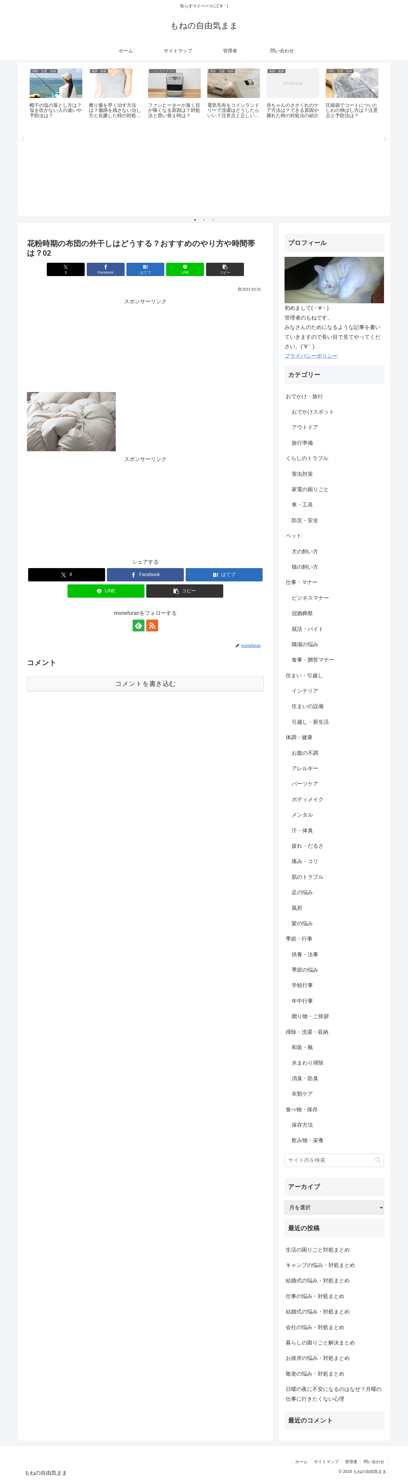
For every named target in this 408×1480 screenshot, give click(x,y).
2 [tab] (204, 220)
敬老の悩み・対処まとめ (315, 1374)
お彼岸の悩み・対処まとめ (318, 1358)
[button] (225, 269)
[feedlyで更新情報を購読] (138, 625)
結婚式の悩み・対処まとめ (318, 1281)
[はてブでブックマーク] (145, 269)
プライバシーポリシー (311, 356)
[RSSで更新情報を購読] (152, 625)
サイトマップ (326, 1461)
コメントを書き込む (145, 683)
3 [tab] (213, 220)
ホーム (301, 1461)
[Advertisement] (204, 169)
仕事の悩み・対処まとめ (315, 1296)
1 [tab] (195, 220)
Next (385, 139)
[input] (334, 1160)
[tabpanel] (56, 94)
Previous (22, 139)
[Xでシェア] (66, 269)
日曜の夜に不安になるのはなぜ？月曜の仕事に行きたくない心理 (334, 1394)
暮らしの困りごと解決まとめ (320, 1343)
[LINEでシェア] (185, 269)
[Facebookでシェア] (106, 269)
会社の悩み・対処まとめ (315, 1327)
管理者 (351, 1461)
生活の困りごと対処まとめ (318, 1250)
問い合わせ (374, 1461)
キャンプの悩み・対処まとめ (320, 1265)
